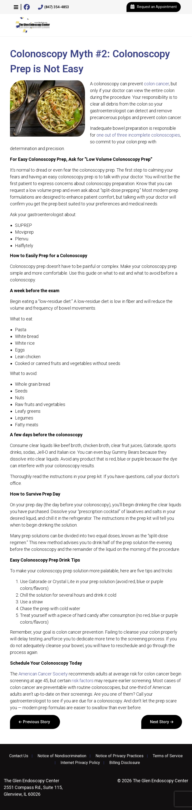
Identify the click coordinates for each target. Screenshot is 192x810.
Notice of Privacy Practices (120, 756)
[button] (16, 7)
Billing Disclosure (124, 763)
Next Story (159, 721)
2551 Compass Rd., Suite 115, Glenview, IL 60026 (33, 787)
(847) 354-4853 (53, 7)
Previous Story (36, 721)
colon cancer (156, 83)
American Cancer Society (43, 673)
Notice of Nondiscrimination (62, 756)
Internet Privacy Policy (80, 763)
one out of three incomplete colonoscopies (138, 135)
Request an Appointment (153, 7)
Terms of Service (168, 756)
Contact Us (18, 756)
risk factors (83, 680)
